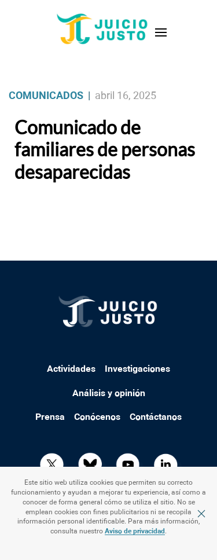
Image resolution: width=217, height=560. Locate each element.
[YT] (128, 464)
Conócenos (97, 417)
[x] (51, 464)
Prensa (50, 417)
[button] (161, 32)
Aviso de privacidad (135, 531)
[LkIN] (165, 464)
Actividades (71, 369)
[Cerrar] (201, 514)
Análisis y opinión (108, 393)
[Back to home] (102, 32)
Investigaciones (137, 369)
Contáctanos (156, 417)
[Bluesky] (90, 464)
